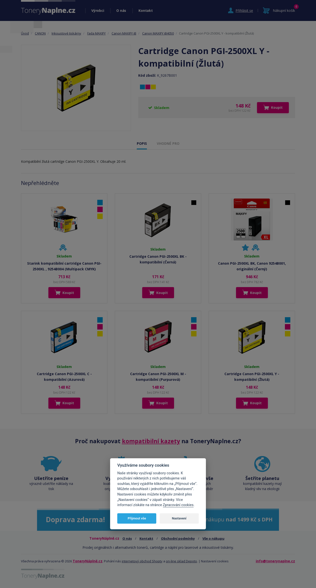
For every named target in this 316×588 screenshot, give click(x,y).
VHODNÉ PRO (168, 143)
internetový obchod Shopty (142, 561)
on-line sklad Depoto (181, 561)
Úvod (25, 33)
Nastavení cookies (215, 561)
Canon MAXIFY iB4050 (158, 33)
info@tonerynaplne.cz (275, 561)
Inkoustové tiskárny (66, 33)
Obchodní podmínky (178, 538)
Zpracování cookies (178, 505)
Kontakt (145, 10)
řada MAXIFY (96, 33)
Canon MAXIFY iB (124, 33)
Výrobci (97, 10)
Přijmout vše (137, 518)
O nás (121, 10)
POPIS (142, 143)
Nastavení (179, 518)
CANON (40, 33)
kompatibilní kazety (151, 441)
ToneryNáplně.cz (87, 561)
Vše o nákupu (213, 538)
